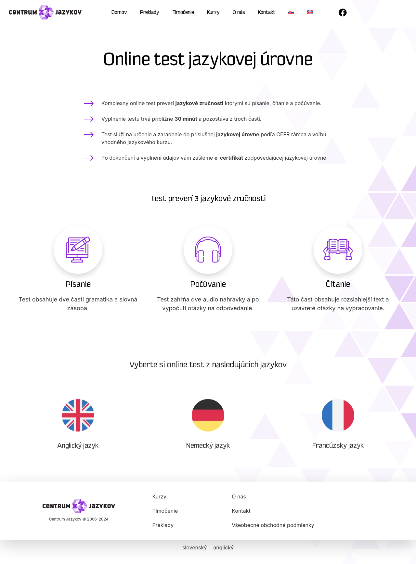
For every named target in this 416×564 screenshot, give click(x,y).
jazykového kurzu (149, 143)
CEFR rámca (291, 135)
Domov (119, 12)
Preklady (149, 12)
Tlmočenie (183, 12)
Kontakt (266, 12)
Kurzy (213, 12)
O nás (239, 12)
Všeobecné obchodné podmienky (273, 525)
